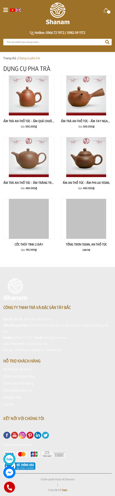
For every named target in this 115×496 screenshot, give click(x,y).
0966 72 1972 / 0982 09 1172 (65, 32)
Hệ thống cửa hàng (17, 369)
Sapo (64, 490)
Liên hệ (8, 404)
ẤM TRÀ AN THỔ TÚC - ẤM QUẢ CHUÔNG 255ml (34, 121)
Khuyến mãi (12, 397)
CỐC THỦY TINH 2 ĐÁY (29, 244)
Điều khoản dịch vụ (17, 390)
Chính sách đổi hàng (18, 383)
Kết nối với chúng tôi (23, 418)
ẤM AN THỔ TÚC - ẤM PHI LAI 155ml (86, 183)
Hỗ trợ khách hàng (22, 360)
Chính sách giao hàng (19, 376)
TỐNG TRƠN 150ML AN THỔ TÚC (86, 244)
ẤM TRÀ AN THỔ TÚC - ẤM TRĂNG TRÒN (29, 183)
